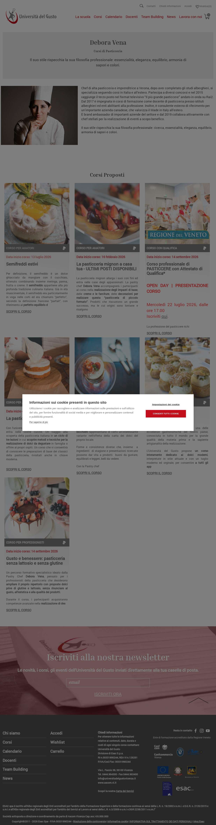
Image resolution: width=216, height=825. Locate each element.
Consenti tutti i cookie (166, 413)
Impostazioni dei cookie (166, 404)
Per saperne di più (38, 422)
